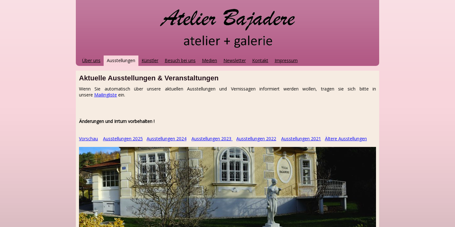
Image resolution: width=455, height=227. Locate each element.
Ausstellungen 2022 (256, 139)
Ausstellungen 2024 (166, 139)
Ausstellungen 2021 (301, 139)
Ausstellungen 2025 (123, 139)
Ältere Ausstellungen (346, 139)
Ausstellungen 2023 (211, 139)
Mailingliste (105, 95)
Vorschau (88, 139)
